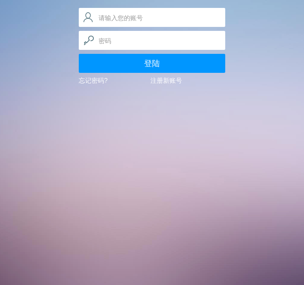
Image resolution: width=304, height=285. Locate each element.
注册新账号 (166, 80)
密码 (105, 41)
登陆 (152, 63)
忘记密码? (93, 80)
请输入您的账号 (121, 18)
